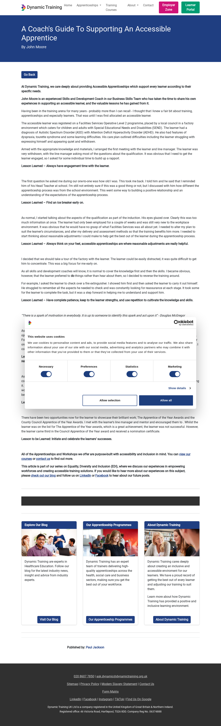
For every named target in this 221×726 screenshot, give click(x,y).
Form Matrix (110, 691)
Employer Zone (168, 7)
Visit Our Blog (49, 619)
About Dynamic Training (172, 619)
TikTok (119, 699)
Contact (148, 5)
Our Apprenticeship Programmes (110, 619)
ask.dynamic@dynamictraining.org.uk (121, 676)
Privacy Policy (89, 684)
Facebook (101, 475)
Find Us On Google (138, 699)
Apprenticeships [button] (88, 5)
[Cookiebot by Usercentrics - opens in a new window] (176, 323)
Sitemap (72, 684)
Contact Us (146, 684)
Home (68, 5)
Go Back (29, 74)
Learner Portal (190, 7)
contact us (43, 459)
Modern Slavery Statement (119, 684)
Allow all (166, 400)
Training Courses (111, 7)
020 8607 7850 (84, 676)
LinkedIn (85, 475)
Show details (177, 388)
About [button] (131, 5)
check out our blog (43, 475)
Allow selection (109, 400)
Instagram (106, 699)
